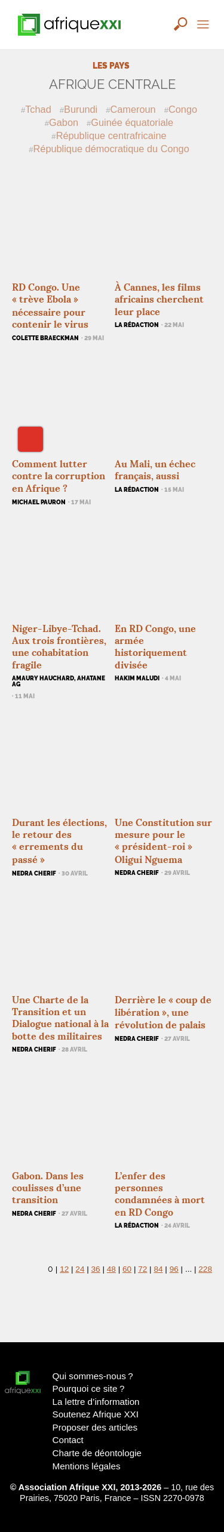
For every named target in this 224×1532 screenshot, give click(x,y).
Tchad (38, 109)
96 (174, 1269)
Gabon (63, 122)
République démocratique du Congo (111, 148)
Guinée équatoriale (132, 122)
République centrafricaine (111, 135)
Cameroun (133, 109)
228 (205, 1269)
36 (95, 1269)
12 (64, 1269)
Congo (182, 109)
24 (79, 1269)
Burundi (80, 109)
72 (142, 1269)
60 (126, 1269)
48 (111, 1269)
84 (158, 1269)
